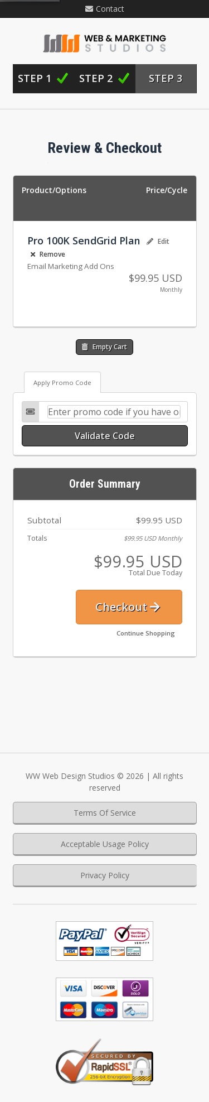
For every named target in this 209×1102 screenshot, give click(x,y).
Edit (158, 241)
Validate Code (105, 436)
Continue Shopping (145, 633)
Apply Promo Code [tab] (62, 382)
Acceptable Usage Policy (105, 844)
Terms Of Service (105, 812)
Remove (48, 254)
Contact (104, 8)
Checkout (127, 606)
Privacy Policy (104, 875)
